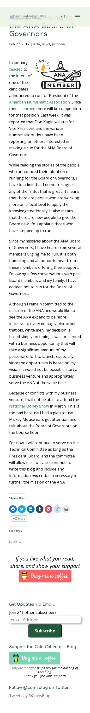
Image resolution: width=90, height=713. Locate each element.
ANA (36, 44)
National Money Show (29, 406)
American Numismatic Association (39, 102)
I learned (27, 108)
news (46, 44)
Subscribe (45, 631)
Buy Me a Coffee (24, 668)
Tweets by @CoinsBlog (29, 695)
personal (59, 44)
